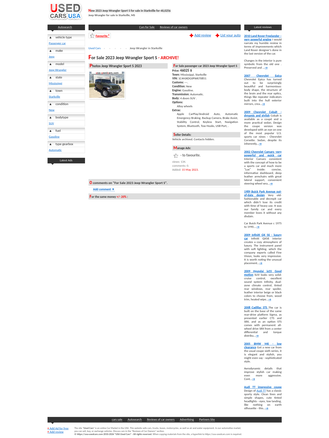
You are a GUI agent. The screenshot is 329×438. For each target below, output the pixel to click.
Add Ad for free (58, 428)
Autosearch (65, 27)
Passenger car (57, 43)
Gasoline (54, 136)
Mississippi (55, 83)
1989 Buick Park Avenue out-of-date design (263, 193)
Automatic (55, 150)
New (52, 110)
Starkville (54, 96)
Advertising (187, 419)
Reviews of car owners (173, 27)
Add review (202, 35)
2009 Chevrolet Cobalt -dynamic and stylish (263, 113)
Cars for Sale (147, 27)
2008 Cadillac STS (256, 307)
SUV (51, 123)
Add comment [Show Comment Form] (104, 189)
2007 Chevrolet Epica (263, 75)
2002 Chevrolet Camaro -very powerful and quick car (263, 153)
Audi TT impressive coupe (263, 387)
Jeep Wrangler (58, 70)
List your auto (230, 35)
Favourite (102, 36)
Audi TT (261, 390)
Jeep (52, 56)
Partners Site (207, 419)
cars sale (117, 419)
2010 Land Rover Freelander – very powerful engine (263, 37)
